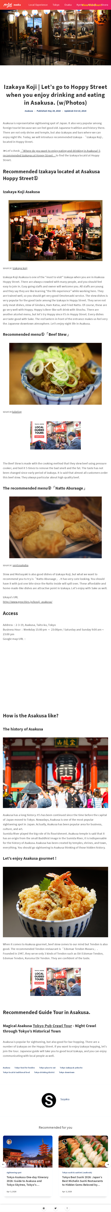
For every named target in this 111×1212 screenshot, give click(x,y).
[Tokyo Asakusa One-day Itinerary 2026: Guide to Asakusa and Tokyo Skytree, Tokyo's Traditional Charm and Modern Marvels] (27, 1185)
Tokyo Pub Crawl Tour (52, 1025)
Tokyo (56, 4)
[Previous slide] (3, 1164)
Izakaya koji (20, 268)
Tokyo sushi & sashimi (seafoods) (77, 1172)
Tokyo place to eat (47, 1067)
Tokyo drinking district (44, 1072)
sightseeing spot (14, 1172)
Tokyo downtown (67, 1072)
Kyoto (80, 4)
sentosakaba (20, 565)
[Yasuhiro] (64, 1141)
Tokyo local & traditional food (16, 1072)
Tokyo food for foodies (24, 1067)
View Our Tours (92, 5)
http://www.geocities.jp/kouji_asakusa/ (27, 602)
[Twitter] (55, 1208)
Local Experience (38, 4)
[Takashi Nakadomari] (9, 1141)
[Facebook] (44, 1208)
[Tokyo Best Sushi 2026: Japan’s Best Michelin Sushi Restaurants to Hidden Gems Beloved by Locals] (83, 1185)
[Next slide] (108, 1164)
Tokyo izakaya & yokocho (71, 1067)
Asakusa (29, 110)
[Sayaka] (49, 1100)
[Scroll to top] (67, 1208)
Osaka (68, 4)
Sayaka (64, 1099)
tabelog (17, 411)
